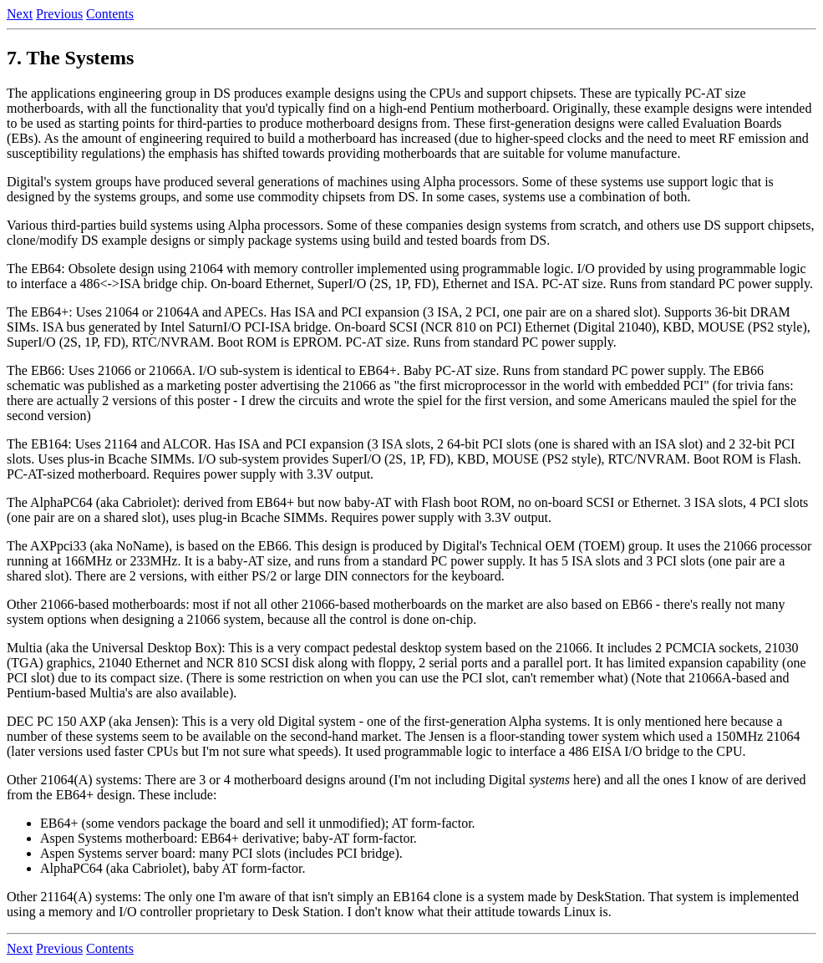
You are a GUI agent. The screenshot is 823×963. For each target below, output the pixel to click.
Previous (59, 14)
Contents (110, 14)
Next (20, 14)
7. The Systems (70, 57)
